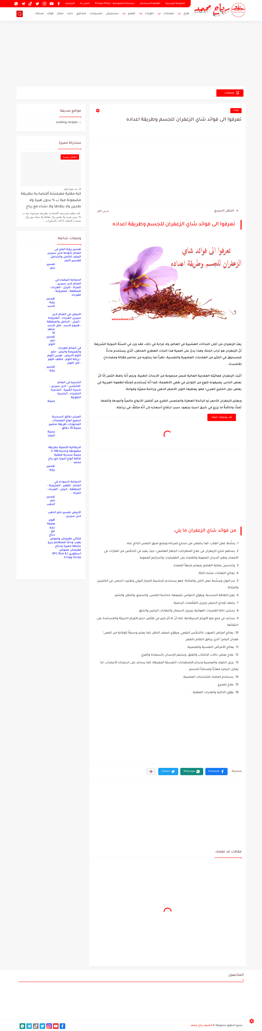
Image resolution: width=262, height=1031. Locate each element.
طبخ (186, 13)
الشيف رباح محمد (201, 1025)
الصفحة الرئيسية (175, 3)
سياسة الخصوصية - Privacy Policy (115, 3)
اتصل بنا (85, 3)
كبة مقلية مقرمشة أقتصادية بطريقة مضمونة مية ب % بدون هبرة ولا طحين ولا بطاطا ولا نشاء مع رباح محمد (51, 201)
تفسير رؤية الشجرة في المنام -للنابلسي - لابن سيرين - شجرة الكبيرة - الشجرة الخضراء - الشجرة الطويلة (64, 382)
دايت (70, 13)
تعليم (131, 13)
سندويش (112, 13)
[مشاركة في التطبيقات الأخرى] (151, 771)
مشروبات (96, 13)
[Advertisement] (131, 54)
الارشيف (70, 3)
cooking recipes (67, 122)
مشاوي (81, 13)
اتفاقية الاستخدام (150, 3)
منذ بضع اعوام (71, 188)
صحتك (39, 13)
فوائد (50, 13)
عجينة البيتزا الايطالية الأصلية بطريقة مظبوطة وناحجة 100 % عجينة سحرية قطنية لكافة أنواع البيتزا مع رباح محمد (64, 447)
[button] (216, 771)
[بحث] (19, 14)
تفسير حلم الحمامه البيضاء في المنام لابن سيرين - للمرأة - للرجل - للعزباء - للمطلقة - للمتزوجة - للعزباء (64, 280)
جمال (60, 13)
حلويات (149, 13)
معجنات (168, 13)
